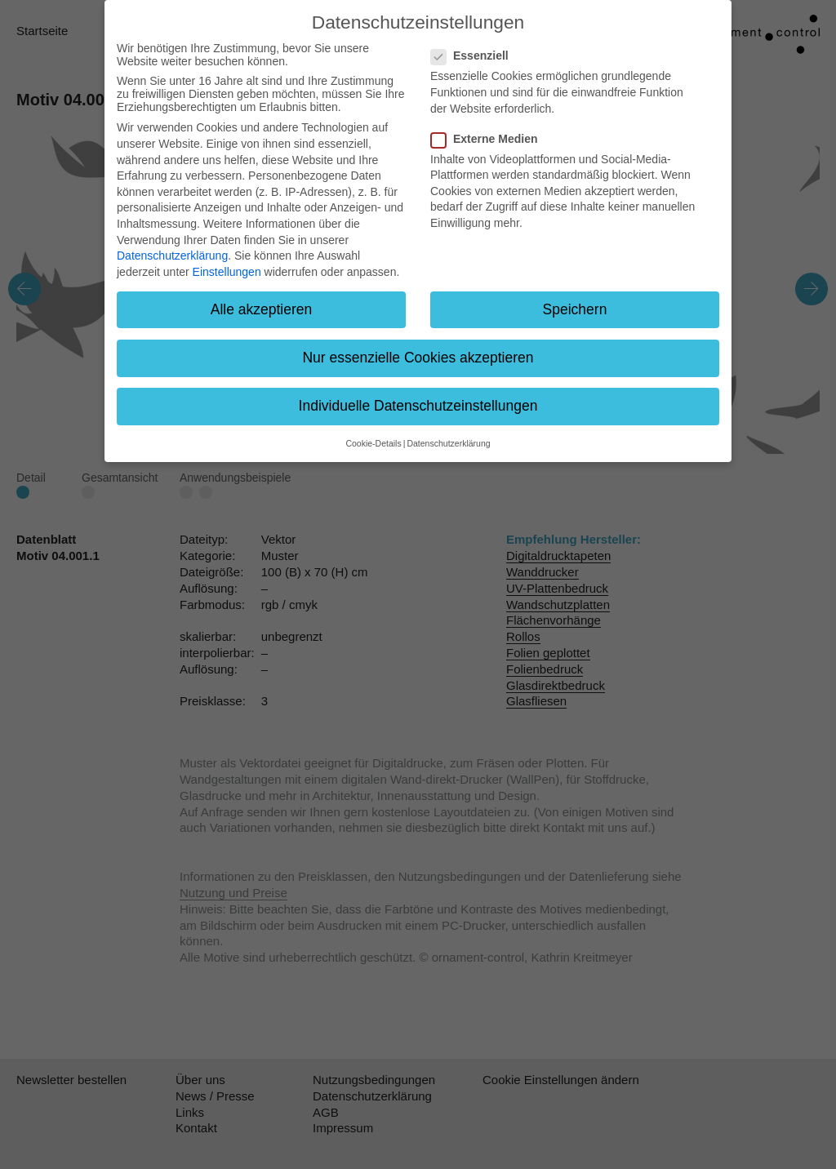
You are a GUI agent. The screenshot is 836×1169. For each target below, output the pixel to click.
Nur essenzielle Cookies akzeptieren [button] (417, 357)
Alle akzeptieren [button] (262, 309)
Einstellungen (227, 271)
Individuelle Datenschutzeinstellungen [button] (418, 406)
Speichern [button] (575, 309)
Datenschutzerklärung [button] (448, 443)
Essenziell (474, 55)
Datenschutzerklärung (172, 255)
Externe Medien (489, 138)
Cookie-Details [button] (373, 443)
